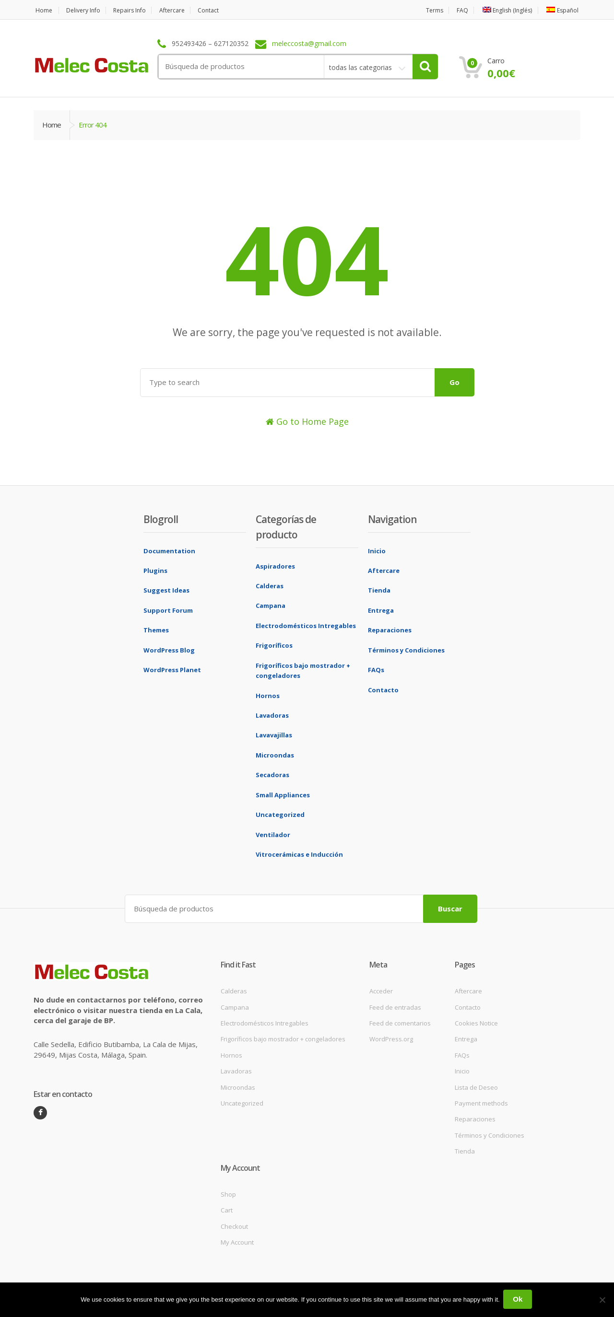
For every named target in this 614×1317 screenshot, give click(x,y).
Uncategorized (280, 814)
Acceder (381, 990)
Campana (270, 605)
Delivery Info (85, 10)
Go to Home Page (307, 421)
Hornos (268, 695)
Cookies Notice (476, 1022)
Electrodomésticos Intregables (306, 625)
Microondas (275, 755)
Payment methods (481, 1102)
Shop (228, 1193)
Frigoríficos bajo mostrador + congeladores (283, 1038)
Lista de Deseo (476, 1086)
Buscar (450, 907)
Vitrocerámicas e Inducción (299, 854)
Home (42, 10)
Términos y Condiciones (406, 650)
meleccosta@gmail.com (309, 43)
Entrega (381, 610)
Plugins (155, 570)
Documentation (169, 551)
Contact (223, 10)
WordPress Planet (172, 669)
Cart (227, 1209)
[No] (602, 1300)
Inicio (377, 551)
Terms (425, 10)
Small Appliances (283, 795)
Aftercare (183, 10)
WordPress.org (391, 1038)
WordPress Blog (169, 650)
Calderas (269, 586)
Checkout (234, 1225)
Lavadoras (272, 715)
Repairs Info (136, 10)
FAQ (455, 10)
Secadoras (272, 774)
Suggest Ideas (166, 590)
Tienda (379, 590)
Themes (156, 630)
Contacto (383, 690)
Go (454, 382)
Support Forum (168, 610)
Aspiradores (275, 566)
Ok (519, 1300)
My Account (237, 1241)
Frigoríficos (274, 645)
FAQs (376, 669)
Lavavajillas (274, 735)
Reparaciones (390, 630)
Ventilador (273, 834)
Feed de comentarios (400, 1022)
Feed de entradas (395, 1006)
